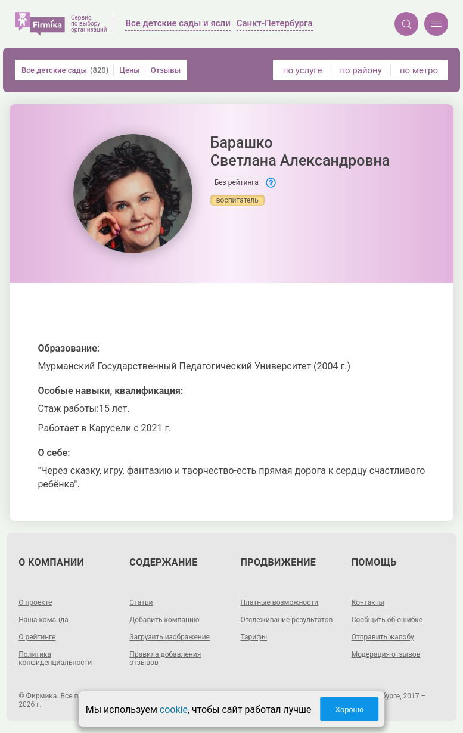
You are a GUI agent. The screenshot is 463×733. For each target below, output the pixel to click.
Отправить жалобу (383, 637)
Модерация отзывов (386, 654)
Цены (129, 70)
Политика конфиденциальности (55, 658)
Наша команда (43, 620)
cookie (174, 709)
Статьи (141, 602)
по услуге (302, 70)
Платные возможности (280, 602)
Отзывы (166, 70)
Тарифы (254, 637)
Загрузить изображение (169, 637)
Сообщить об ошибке (387, 620)
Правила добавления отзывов (165, 658)
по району (360, 70)
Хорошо (349, 709)
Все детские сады (64, 70)
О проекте (35, 602)
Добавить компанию (164, 620)
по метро (419, 70)
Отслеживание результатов (287, 620)
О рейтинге (36, 637)
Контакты (368, 602)
